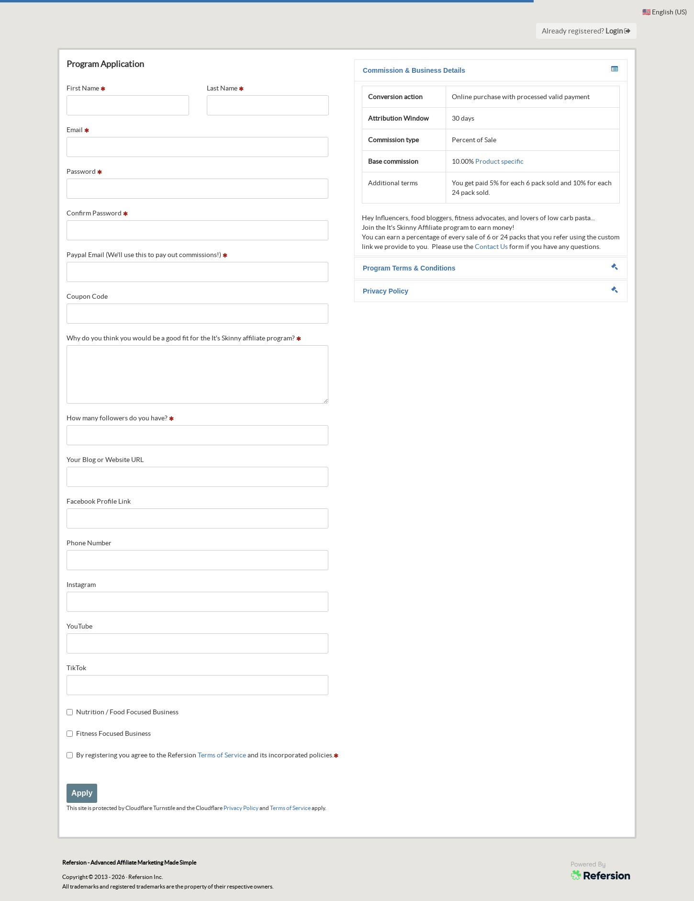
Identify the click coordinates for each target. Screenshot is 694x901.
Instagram (81, 584)
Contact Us (491, 246)
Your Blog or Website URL (105, 459)
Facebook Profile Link (99, 501)
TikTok (76, 668)
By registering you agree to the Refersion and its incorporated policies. (202, 755)
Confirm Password (97, 213)
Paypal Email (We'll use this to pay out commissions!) (147, 255)
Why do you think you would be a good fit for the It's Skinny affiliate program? (184, 338)
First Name (86, 88)
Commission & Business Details (490, 70)
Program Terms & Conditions (490, 267)
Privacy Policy (241, 808)
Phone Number (89, 543)
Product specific (499, 161)
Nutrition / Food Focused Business (123, 712)
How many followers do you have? (120, 418)
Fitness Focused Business (109, 733)
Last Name (225, 88)
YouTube (79, 626)
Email (78, 130)
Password (84, 171)
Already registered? (586, 31)
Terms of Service (222, 755)
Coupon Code (87, 296)
